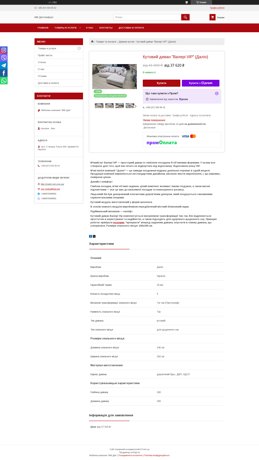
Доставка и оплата (131, 27)
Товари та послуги (106, 41)
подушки (118, 222)
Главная (43, 27)
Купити (161, 83)
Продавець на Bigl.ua (129, 452)
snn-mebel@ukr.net (50, 189)
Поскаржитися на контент (130, 455)
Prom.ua (145, 449)
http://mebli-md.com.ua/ (52, 184)
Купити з (200, 83)
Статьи (42, 62)
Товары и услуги (65, 27)
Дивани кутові (126, 41)
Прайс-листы (45, 55)
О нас (89, 27)
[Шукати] (185, 17)
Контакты (105, 27)
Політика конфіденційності (157, 455)
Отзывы (42, 76)
